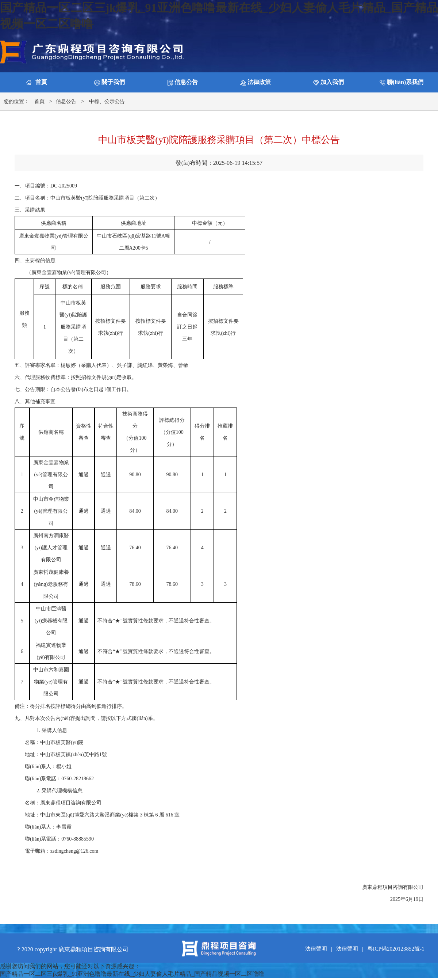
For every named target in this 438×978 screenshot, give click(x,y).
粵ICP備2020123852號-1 (396, 949)
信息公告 (66, 101)
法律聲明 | (320, 949)
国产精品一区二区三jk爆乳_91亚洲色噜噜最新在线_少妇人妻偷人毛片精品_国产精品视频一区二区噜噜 (132, 974)
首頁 (39, 101)
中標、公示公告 (107, 101)
